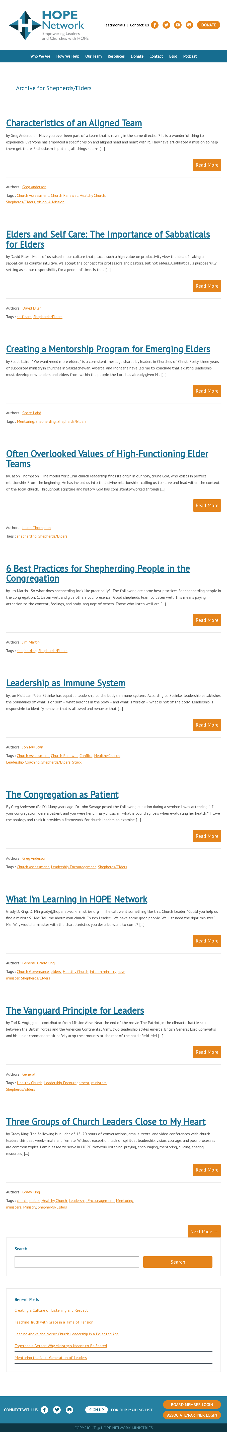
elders (56, 971)
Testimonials (114, 24)
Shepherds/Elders (20, 201)
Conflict (86, 755)
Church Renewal (64, 195)
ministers (99, 1082)
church (22, 1200)
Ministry (29, 1207)
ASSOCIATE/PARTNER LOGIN (192, 1415)
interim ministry (103, 971)
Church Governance (33, 971)
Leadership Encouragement (73, 866)
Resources (116, 56)
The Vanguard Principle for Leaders (75, 1010)
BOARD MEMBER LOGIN (192, 1404)
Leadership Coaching (23, 762)
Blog (173, 56)
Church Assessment (33, 195)
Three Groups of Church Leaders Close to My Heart (105, 1121)
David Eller (31, 308)
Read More (207, 165)
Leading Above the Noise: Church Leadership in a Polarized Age (67, 1333)
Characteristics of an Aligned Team (74, 123)
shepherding (46, 421)
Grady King (46, 962)
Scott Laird (31, 412)
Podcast (190, 56)
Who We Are (40, 56)
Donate (208, 24)
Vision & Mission (50, 201)
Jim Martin (31, 642)
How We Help (67, 56)
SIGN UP (96, 1409)
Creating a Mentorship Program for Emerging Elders (108, 349)
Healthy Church (92, 195)
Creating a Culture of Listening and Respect (51, 1310)
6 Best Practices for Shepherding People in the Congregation (98, 573)
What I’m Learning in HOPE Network (76, 899)
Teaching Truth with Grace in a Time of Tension (54, 1322)
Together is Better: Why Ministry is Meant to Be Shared (61, 1345)
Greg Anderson (34, 186)
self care (24, 316)
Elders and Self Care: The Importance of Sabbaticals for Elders (108, 239)
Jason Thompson (36, 527)
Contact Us (139, 24)
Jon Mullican (32, 746)
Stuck (77, 762)
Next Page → (204, 1231)
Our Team (93, 56)
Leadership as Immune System (65, 683)
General (28, 962)
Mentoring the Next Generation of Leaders (51, 1357)
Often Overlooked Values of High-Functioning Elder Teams (107, 459)
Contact (156, 56)
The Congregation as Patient (62, 794)
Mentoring (25, 421)
